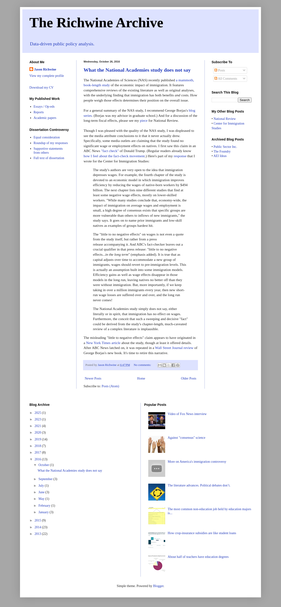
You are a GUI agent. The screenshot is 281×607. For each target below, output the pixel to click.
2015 (38, 520)
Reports (39, 112)
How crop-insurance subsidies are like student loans (202, 533)
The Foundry (222, 151)
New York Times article (103, 343)
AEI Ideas (220, 156)
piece (143, 120)
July (41, 485)
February (44, 505)
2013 (38, 534)
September (45, 479)
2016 (38, 459)
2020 (38, 432)
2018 (38, 446)
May (41, 499)
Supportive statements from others (48, 150)
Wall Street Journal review (174, 348)
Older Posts (188, 378)
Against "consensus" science (186, 437)
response (180, 156)
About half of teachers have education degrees (198, 557)
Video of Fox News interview (187, 414)
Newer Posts (93, 378)
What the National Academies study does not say (137, 70)
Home (141, 378)
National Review (224, 119)
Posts (219, 70)
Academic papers (45, 118)
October (44, 465)
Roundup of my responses (51, 143)
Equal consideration (47, 137)
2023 (38, 419)
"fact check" (110, 151)
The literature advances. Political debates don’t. (199, 485)
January (43, 512)
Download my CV (41, 87)
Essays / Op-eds (44, 106)
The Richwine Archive (96, 22)
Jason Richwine (45, 69)
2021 (38, 426)
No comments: (143, 365)
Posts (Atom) (110, 386)
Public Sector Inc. (225, 147)
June (41, 492)
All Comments (225, 78)
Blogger (158, 586)
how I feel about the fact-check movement (114, 156)
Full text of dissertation (49, 158)
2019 (38, 439)
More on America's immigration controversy (197, 461)
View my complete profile (46, 76)
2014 (38, 527)
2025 (38, 413)
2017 (38, 452)
